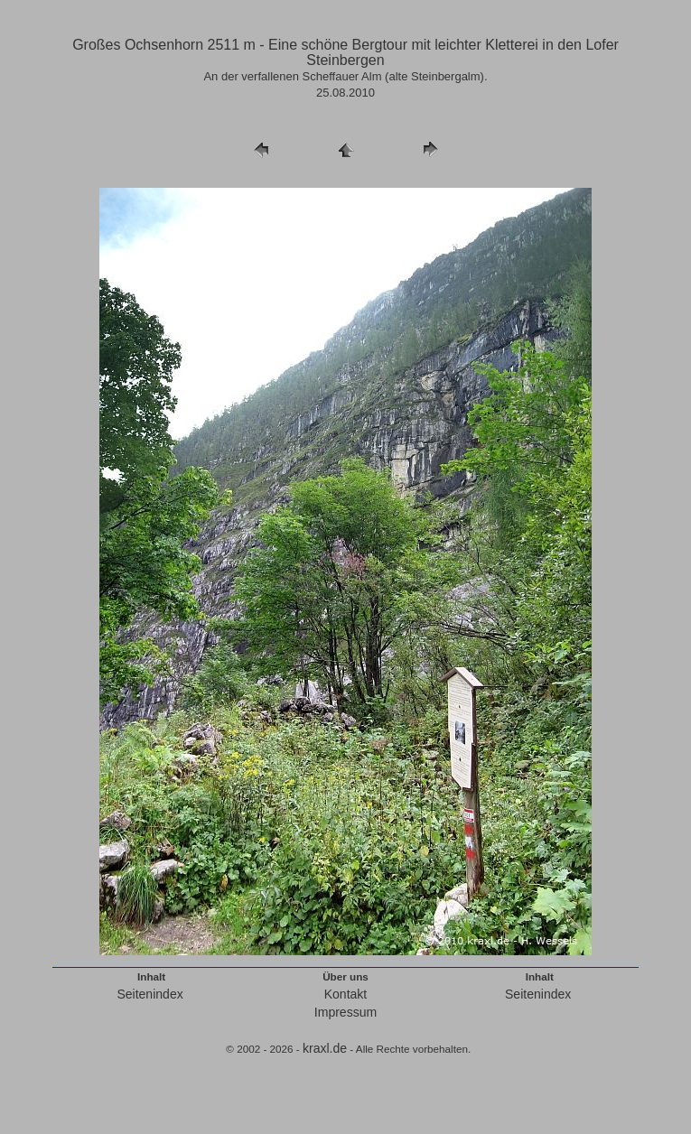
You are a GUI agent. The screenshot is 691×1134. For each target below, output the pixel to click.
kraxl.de (325, 1048)
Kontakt (346, 994)
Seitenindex (149, 994)
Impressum (345, 1012)
